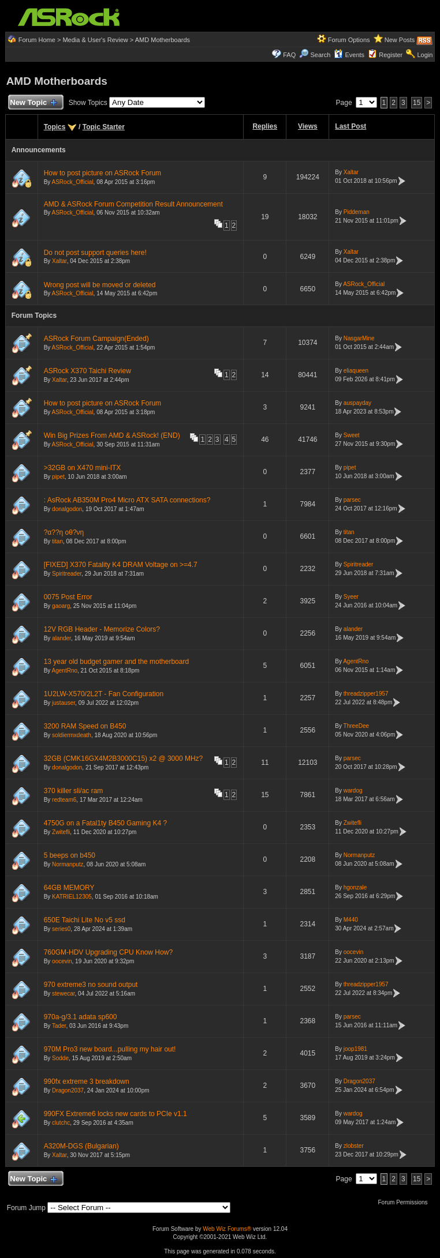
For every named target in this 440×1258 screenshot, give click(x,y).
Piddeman (357, 212)
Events (349, 54)
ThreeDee (356, 726)
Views (308, 126)
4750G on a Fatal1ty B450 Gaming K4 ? (105, 823)
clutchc (61, 1123)
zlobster (354, 1146)
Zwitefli (61, 832)
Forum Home (36, 39)
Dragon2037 (68, 1090)
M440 (351, 920)
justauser (63, 703)
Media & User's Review (95, 39)
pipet (58, 477)
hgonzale (355, 887)
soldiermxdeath (71, 735)
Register (390, 54)
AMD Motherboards (162, 39)
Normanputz (67, 864)
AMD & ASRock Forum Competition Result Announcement (133, 204)
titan (57, 541)
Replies (264, 126)
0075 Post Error (68, 597)
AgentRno (64, 670)
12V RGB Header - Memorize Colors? (102, 629)
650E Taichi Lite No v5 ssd (84, 920)
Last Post (350, 126)
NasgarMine (359, 338)
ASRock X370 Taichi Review (87, 371)
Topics (55, 127)
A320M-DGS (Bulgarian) (81, 1146)
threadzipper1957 (366, 693)
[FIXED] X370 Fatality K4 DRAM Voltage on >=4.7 (120, 565)
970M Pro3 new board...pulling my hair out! (110, 1049)
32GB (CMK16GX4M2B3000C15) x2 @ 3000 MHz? (123, 758)
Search (320, 54)
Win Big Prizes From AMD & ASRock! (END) (112, 435)
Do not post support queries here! (95, 253)
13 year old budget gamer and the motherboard (116, 662)
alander (61, 638)
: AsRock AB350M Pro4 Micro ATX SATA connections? (127, 500)
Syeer (351, 597)
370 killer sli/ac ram (73, 791)
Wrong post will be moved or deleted (100, 285)
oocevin (62, 961)
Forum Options (349, 39)
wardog (353, 790)
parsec (352, 500)
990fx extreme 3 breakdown (86, 1081)
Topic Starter (104, 127)
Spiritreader (66, 573)
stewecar (63, 993)
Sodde (60, 1058)
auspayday (357, 403)
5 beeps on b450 (69, 855)
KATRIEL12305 (72, 896)
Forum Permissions (405, 1202)
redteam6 (64, 800)
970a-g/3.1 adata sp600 (80, 1017)
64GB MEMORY (69, 888)
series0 (61, 929)
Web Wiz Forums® (227, 1229)
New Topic (33, 103)
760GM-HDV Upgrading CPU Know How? (108, 952)
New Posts (400, 39)
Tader (59, 1026)
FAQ (289, 54)
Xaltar (351, 172)
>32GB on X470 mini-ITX (82, 468)
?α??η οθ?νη (64, 532)
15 (416, 103)
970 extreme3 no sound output (91, 985)
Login (424, 54)
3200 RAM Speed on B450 (85, 726)
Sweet (352, 435)
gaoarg (61, 606)
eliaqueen (356, 370)
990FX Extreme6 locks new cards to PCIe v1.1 (115, 1114)
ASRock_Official (73, 182)
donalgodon (67, 509)
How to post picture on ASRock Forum (102, 173)
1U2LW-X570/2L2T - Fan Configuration (103, 694)
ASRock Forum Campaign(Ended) (96, 339)
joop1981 (355, 1049)
